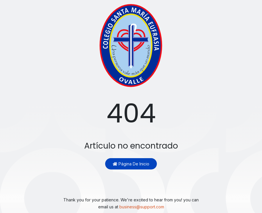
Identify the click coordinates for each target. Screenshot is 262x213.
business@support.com (141, 206)
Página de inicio (131, 163)
